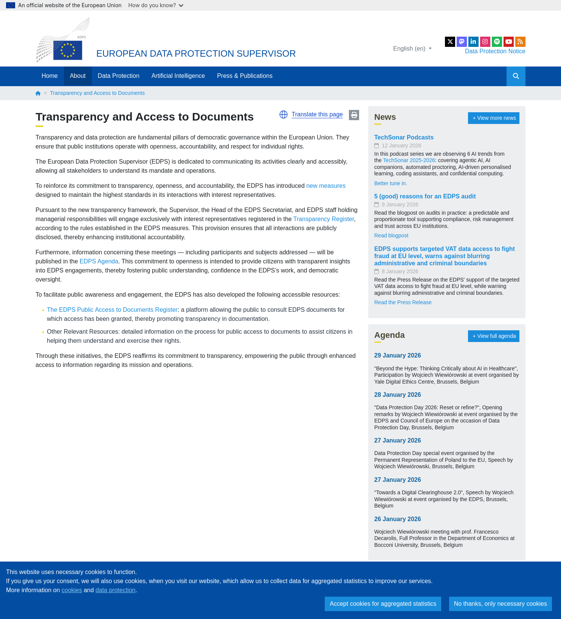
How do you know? (156, 5)
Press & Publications (245, 76)
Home (50, 76)
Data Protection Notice (495, 51)
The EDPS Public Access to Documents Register (112, 309)
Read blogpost (391, 235)
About (78, 76)
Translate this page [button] (317, 114)
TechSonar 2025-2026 (409, 160)
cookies (72, 590)
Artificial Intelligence (178, 76)
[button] (283, 114)
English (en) (410, 48)
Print (354, 115)
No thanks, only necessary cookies (500, 603)
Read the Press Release (403, 302)
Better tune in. (390, 183)
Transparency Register (323, 219)
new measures (326, 186)
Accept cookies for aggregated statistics (383, 603)
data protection (116, 590)
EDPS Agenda (99, 261)
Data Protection (118, 76)
